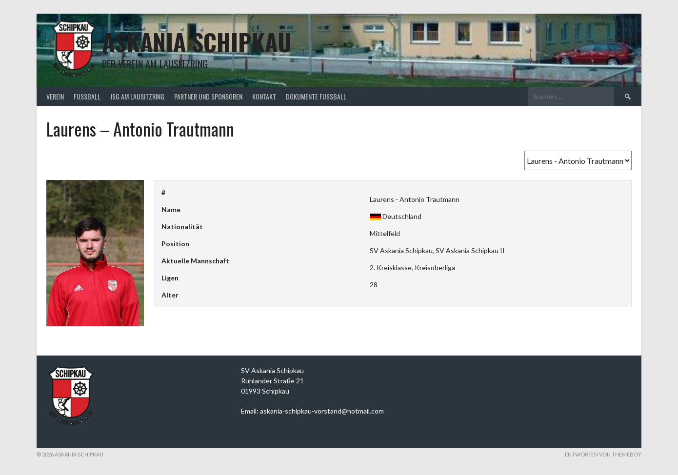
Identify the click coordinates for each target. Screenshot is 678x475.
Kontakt (264, 96)
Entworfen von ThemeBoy (603, 454)
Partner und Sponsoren (208, 96)
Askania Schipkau (197, 41)
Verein (55, 96)
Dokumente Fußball (316, 96)
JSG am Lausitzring (137, 96)
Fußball (87, 96)
